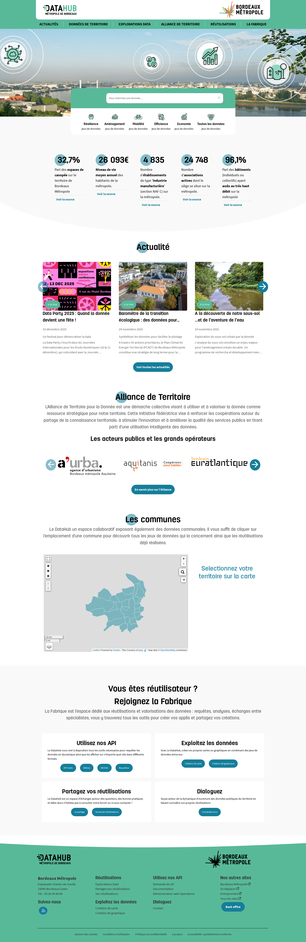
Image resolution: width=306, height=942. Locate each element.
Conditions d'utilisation (117, 934)
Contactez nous (209, 811)
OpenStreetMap (167, 650)
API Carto (68, 767)
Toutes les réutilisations (106, 811)
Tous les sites (229, 898)
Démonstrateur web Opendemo (174, 894)
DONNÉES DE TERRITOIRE (88, 24)
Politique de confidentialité (151, 934)
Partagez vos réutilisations (112, 889)
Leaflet (96, 650)
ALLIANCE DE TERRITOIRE (180, 24)
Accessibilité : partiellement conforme (209, 934)
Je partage (79, 811)
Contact (158, 908)
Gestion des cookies (86, 934)
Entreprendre (229, 894)
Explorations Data (107, 884)
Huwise (116, 650)
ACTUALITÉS (48, 24)
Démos (86, 767)
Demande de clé (163, 884)
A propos (177, 934)
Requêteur (124, 767)
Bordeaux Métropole (234, 884)
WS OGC (104, 767)
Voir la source (65, 199)
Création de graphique (223, 763)
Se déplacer (228, 889)
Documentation (163, 889)
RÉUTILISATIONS (223, 24)
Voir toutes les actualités (153, 367)
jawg (140, 650)
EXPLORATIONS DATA (134, 24)
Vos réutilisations (106, 894)
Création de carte (193, 763)
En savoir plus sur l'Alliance (153, 489)
